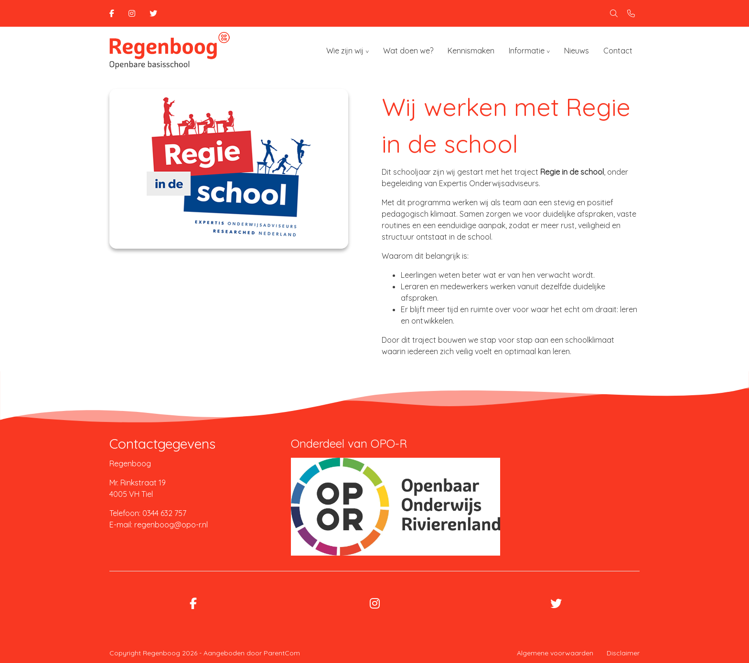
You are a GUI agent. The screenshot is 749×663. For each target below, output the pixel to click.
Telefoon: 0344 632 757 (147, 513)
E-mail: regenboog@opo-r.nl (158, 524)
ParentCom (282, 653)
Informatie (527, 50)
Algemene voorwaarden (555, 653)
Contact (617, 50)
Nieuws (576, 50)
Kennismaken (471, 50)
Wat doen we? (408, 50)
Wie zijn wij (345, 50)
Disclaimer (623, 653)
